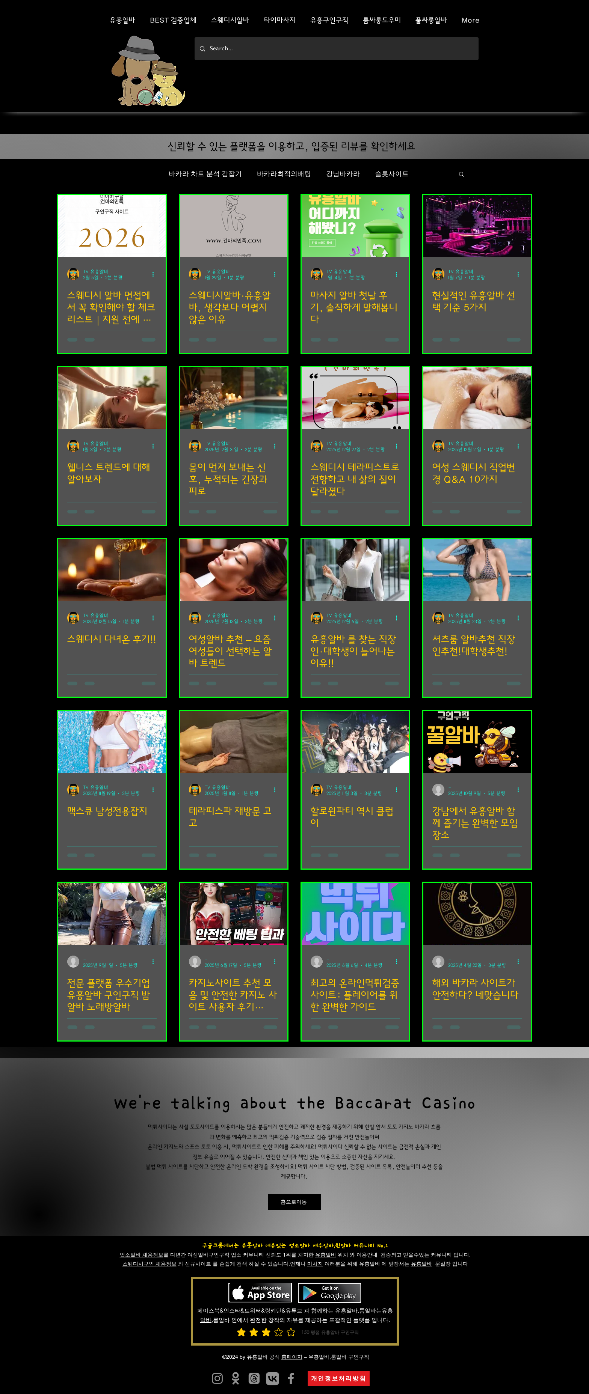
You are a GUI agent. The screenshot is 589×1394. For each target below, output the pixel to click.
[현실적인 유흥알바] (477, 226)
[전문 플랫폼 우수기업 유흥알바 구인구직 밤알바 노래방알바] (112, 914)
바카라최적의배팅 (284, 174)
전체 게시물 (136, 174)
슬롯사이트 (392, 174)
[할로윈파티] (355, 742)
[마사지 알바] (355, 226)
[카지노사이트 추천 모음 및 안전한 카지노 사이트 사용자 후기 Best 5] (233, 914)
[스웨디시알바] (233, 226)
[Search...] (336, 48)
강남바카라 (343, 174)
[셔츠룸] (477, 570)
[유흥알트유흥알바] (217, 1378)
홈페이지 (291, 1357)
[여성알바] (233, 570)
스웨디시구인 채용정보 (149, 1264)
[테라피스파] (233, 742)
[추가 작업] (155, 273)
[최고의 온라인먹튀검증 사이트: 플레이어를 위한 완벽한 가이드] (355, 914)
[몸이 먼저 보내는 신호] (233, 398)
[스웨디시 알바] (112, 226)
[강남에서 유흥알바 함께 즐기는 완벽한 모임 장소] (477, 742)
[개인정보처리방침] (339, 1378)
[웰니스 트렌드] (112, 398)
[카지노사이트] (272, 1378)
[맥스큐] (112, 742)
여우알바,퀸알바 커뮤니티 (344, 1245)
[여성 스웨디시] (477, 398)
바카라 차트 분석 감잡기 (205, 174)
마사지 (315, 1264)
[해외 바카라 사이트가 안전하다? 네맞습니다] (477, 914)
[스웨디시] (355, 398)
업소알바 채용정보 (141, 1255)
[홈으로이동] (294, 1202)
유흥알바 (325, 1255)
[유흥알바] (355, 570)
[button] (461, 175)
